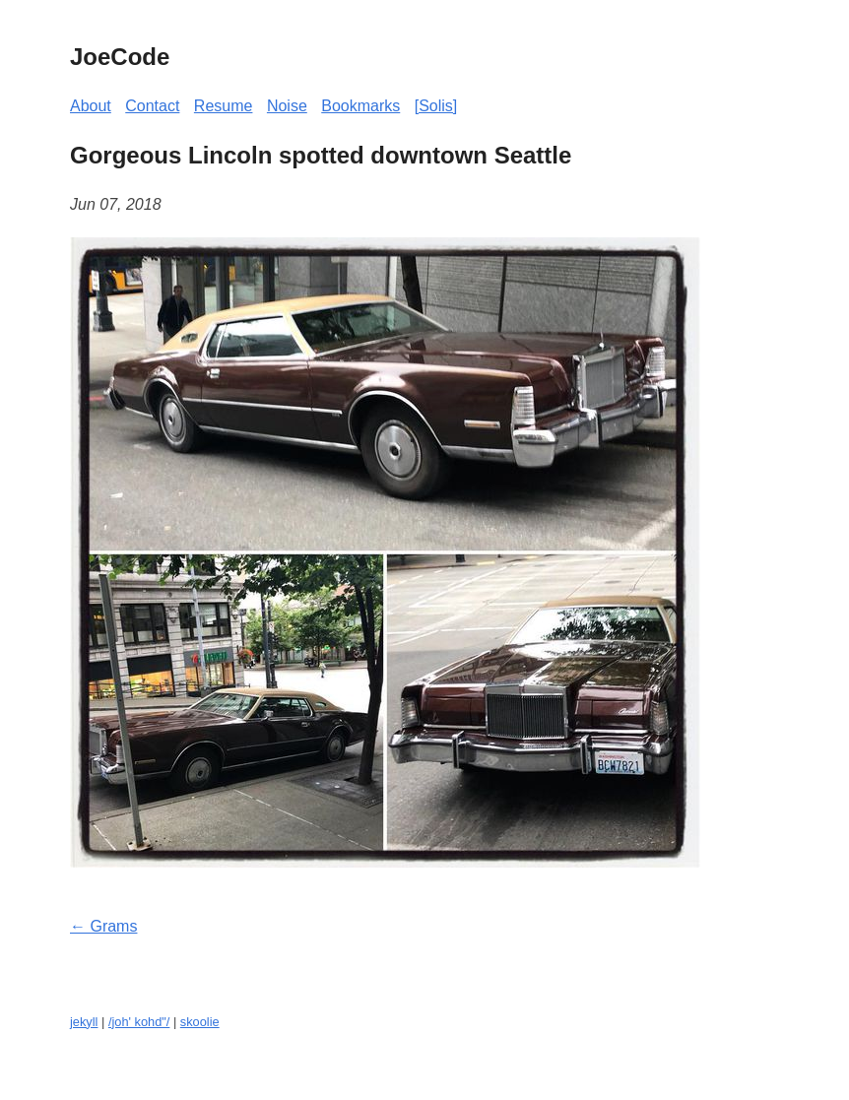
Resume (223, 105)
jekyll (84, 1021)
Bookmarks (360, 105)
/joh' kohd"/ (138, 1021)
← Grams (103, 926)
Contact (152, 105)
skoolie (200, 1021)
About (90, 105)
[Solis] (436, 105)
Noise (287, 105)
